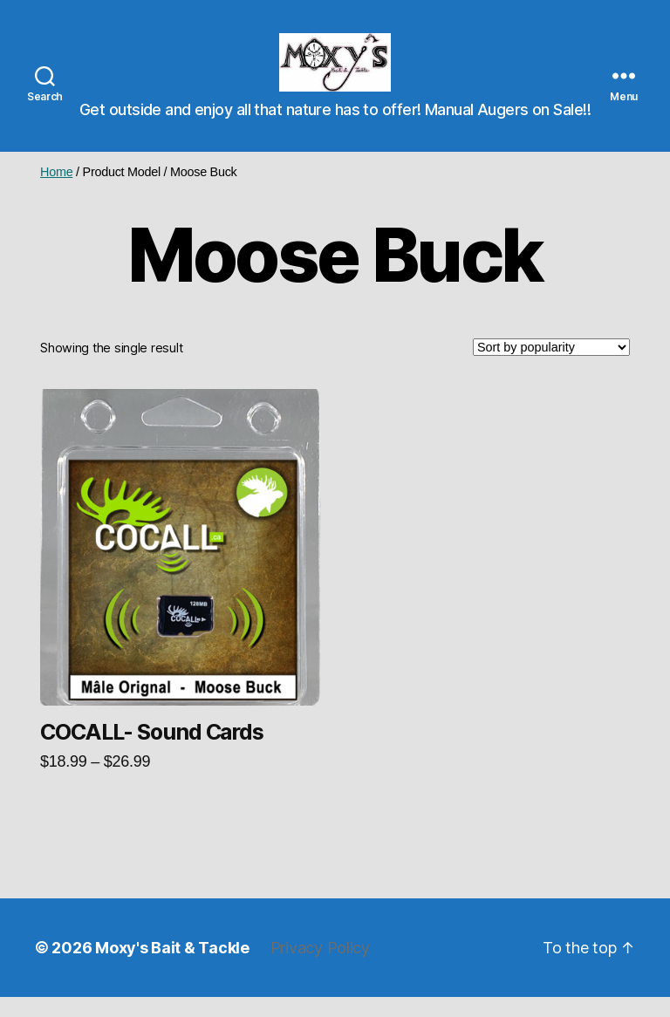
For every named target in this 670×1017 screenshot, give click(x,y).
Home (56, 192)
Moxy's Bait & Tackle (172, 968)
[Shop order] (551, 368)
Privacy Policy (320, 968)
